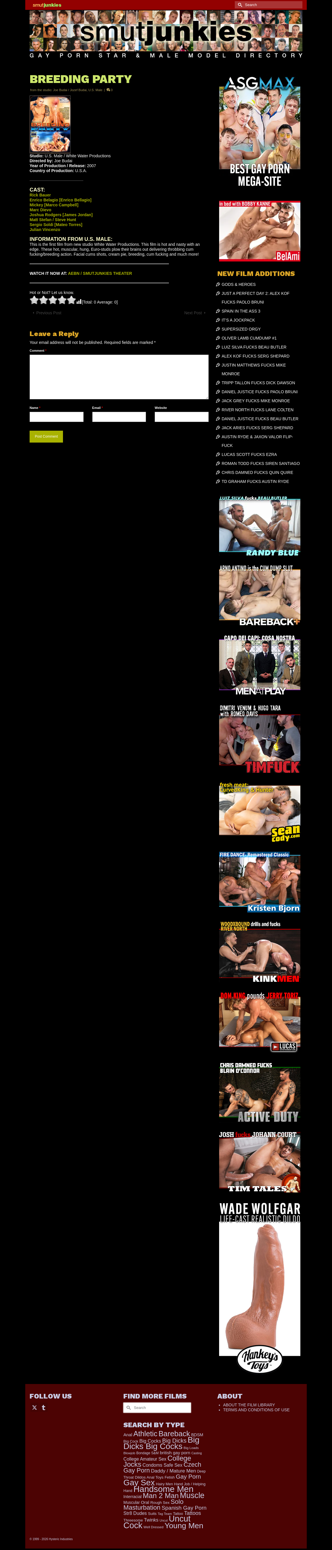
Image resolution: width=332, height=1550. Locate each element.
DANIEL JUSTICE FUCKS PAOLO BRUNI (260, 391)
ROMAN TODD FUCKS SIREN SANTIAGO (261, 463)
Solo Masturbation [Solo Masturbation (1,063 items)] (153, 1504)
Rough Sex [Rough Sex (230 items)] (159, 1502)
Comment (38, 350)
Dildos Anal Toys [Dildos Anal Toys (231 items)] (149, 1477)
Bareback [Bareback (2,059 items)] (174, 1434)
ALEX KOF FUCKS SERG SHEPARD (256, 356)
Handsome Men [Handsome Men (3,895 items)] (163, 1489)
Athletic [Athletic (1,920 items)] (145, 1434)
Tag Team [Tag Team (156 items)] (165, 1513)
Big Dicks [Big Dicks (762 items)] (174, 1440)
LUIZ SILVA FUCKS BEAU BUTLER (254, 347)
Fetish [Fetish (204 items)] (170, 1477)
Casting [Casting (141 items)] (196, 1453)
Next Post (193, 313)
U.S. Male (95, 90)
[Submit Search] (239, 4)
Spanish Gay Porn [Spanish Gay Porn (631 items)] (184, 1508)
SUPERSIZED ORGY (241, 329)
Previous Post (48, 313)
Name (35, 407)
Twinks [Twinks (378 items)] (151, 1519)
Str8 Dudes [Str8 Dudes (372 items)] (135, 1513)
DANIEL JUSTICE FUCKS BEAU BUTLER (260, 418)
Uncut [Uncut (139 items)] (164, 1520)
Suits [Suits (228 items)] (152, 1513)
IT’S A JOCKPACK (238, 320)
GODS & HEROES (239, 284)
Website (161, 407)
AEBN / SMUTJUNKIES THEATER (100, 273)
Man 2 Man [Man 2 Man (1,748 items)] (161, 1496)
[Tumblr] (43, 1407)
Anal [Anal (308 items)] (127, 1434)
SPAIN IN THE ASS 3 (241, 311)
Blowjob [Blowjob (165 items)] (129, 1453)
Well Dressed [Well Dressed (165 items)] (154, 1527)
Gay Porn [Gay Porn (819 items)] (188, 1476)
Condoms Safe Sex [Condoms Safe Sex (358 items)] (162, 1465)
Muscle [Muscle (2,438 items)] (192, 1495)
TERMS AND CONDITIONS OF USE (256, 1410)
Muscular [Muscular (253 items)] (131, 1502)
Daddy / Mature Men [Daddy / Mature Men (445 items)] (173, 1471)
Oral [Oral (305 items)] (145, 1502)
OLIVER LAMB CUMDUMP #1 (249, 338)
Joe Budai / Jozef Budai (70, 90)
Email (97, 407)
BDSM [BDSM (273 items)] (197, 1434)
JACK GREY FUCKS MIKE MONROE (256, 400)
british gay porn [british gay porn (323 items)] (175, 1452)
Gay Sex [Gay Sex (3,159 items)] (139, 1482)
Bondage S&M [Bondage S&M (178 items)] (147, 1453)
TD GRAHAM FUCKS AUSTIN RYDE (255, 481)
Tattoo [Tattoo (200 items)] (178, 1514)
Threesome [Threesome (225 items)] (133, 1520)
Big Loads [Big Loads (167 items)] (191, 1448)
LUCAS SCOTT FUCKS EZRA (249, 454)
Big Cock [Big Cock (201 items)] (130, 1441)
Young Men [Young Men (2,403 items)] (184, 1525)
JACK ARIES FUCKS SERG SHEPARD (257, 427)
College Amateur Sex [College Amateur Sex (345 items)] (144, 1459)
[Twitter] (34, 1407)
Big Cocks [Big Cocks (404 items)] (150, 1441)
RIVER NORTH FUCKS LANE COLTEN (258, 409)
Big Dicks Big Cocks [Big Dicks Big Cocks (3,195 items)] (161, 1443)
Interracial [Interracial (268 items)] (132, 1496)
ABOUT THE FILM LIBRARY (249, 1405)
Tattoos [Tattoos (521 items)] (192, 1513)
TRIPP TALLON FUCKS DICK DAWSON (258, 382)
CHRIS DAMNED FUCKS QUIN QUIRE (257, 472)
